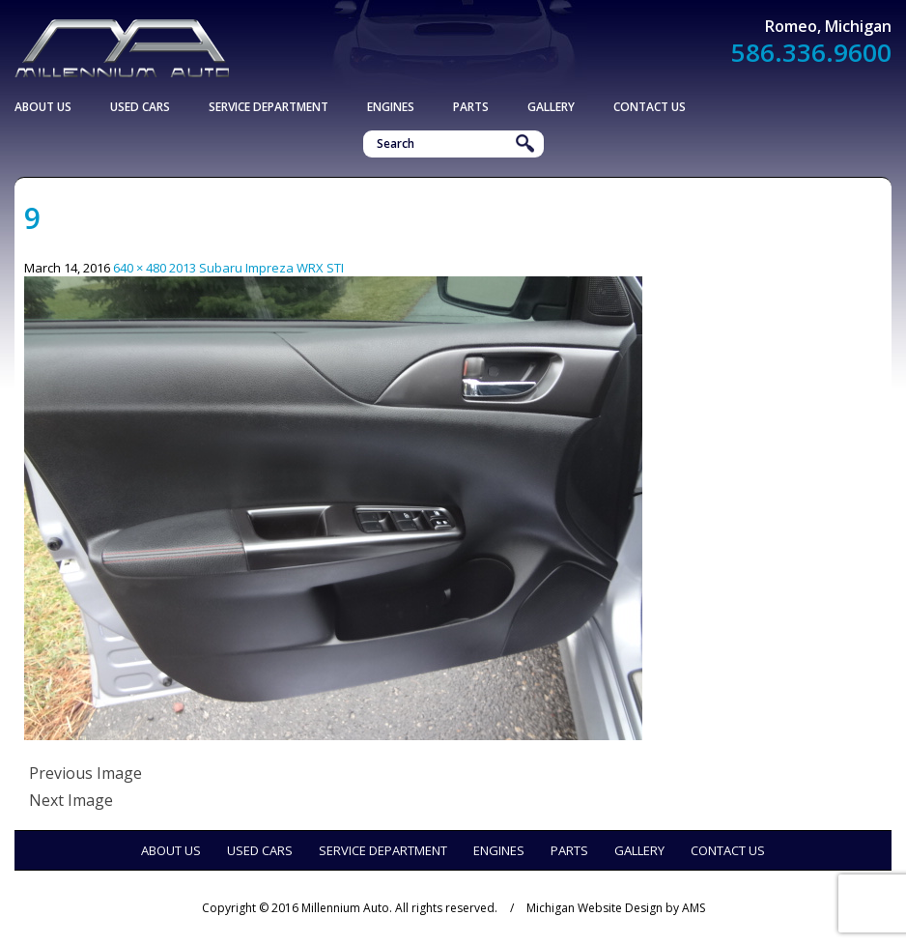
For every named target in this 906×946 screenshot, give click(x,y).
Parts (471, 107)
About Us (42, 107)
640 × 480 (139, 267)
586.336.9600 (811, 52)
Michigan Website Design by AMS (615, 908)
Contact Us (649, 107)
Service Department (268, 107)
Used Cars (140, 107)
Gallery (551, 107)
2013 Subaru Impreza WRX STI (256, 267)
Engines (390, 107)
